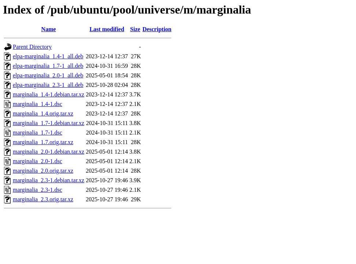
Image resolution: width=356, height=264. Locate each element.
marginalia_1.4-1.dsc (37, 104)
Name (48, 29)
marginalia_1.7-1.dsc (37, 132)
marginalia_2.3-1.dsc (37, 190)
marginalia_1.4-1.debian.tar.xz (48, 94)
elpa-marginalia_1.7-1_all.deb (48, 66)
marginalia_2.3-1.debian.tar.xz (48, 180)
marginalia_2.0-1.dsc (37, 161)
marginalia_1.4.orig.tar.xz (43, 113)
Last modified (106, 29)
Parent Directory (32, 47)
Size (135, 29)
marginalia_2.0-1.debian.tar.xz (48, 151)
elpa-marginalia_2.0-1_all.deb (48, 75)
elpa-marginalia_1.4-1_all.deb (48, 56)
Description (156, 29)
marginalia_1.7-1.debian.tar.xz (48, 123)
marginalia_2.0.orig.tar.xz (43, 171)
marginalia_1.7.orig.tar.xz (43, 142)
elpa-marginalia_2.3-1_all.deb (48, 85)
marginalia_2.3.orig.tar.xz (43, 199)
